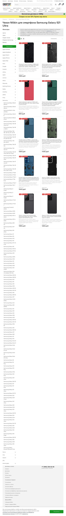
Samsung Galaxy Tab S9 (10, 134)
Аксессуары (52, 11)
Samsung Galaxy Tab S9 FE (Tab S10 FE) (10, 137)
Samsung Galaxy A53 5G (10, 319)
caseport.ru (25, 514)
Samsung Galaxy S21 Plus (9, 386)
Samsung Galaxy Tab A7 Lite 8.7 (10, 162)
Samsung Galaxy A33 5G (10, 288)
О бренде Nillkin (9, 502)
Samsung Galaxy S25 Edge (9, 434)
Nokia (52, 9)
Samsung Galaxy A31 (9, 281)
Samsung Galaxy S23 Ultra (9, 410)
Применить (9, 46)
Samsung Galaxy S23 (9, 405)
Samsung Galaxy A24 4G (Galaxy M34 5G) (9, 272)
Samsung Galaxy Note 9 (10, 343)
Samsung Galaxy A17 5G (10, 251)
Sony (16, 11)
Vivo (35, 11)
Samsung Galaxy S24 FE (10, 423)
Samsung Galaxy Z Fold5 (8, 197)
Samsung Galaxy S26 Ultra (9, 444)
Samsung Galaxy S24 (9, 415)
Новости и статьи (9, 484)
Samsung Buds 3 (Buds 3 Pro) (10, 118)
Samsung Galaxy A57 (9, 332)
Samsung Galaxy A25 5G (10, 275)
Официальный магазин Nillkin (12, 506)
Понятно (56, 511)
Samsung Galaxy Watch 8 (10, 114)
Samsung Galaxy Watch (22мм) (10, 107)
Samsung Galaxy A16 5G (10, 248)
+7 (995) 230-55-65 (58, 1)
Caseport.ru (49, 30)
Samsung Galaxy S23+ (9, 407)
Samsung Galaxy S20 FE (10, 381)
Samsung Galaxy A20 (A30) (9, 253)
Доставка (10, 1)
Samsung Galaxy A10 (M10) (9, 231)
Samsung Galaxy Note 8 (10, 340)
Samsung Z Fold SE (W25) (9, 208)
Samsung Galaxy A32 (9, 283)
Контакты (30, 1)
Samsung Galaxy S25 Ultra (9, 430)
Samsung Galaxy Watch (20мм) (10, 103)
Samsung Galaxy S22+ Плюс (9, 398)
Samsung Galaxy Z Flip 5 (10, 177)
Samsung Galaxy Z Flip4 (10, 174)
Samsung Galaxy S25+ (9, 427)
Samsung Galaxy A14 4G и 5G (10, 243)
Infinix (12, 9)
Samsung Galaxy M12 (9, 238)
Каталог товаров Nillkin (10, 504)
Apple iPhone (37, 8)
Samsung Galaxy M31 (9, 279)
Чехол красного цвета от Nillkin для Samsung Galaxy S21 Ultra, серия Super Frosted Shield (29, 103)
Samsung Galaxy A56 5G (10, 330)
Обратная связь (9, 497)
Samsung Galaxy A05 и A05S (9, 220)
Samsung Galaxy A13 (9, 240)
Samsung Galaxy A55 (9, 327)
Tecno (30, 11)
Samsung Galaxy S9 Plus (9, 363)
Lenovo (22, 9)
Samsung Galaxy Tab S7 (10, 121)
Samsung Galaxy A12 (9, 236)
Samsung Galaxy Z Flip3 (10, 172)
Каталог (5, 1)
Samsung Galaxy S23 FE (10, 413)
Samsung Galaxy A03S (9, 213)
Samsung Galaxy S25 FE (10, 437)
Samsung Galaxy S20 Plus (9, 374)
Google (59, 8)
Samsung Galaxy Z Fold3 (8, 189)
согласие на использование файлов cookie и (15, 512)
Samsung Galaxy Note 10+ (9, 346)
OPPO (11, 11)
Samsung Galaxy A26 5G (10, 277)
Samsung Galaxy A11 (9, 234)
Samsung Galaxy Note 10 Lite (9, 349)
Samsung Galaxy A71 (9, 336)
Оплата (16, 1)
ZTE (46, 11)
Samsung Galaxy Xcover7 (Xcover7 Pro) (9, 448)
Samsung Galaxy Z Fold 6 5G (10, 200)
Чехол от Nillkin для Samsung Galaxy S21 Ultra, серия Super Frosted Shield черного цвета (51, 216)
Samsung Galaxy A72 (9, 338)
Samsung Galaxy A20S (9, 256)
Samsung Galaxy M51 (9, 311)
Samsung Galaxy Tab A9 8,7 (10, 166)
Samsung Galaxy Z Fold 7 (10, 204)
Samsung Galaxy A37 (9, 297)
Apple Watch (28, 8)
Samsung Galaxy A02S (9, 211)
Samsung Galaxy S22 (9, 395)
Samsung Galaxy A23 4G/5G (9, 268)
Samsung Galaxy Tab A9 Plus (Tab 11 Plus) (10, 169)
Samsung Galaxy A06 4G (9, 223)
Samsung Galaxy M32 (9, 286)
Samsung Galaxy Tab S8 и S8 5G (10, 128)
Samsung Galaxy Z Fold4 (8, 193)
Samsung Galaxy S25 (9, 425)
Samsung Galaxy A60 (9, 334)
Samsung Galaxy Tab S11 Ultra (10, 158)
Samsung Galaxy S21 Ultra (9, 390)
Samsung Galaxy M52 (9, 315)
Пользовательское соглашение (12, 493)
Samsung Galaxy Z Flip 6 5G (9, 180)
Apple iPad (46, 8)
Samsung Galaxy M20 (9, 259)
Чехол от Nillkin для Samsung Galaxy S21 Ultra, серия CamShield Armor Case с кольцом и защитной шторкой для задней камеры (52, 141)
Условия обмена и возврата (11, 495)
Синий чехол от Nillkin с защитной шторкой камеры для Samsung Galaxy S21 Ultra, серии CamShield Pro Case (29, 141)
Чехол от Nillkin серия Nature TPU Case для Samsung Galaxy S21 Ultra (51, 178)
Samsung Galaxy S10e (9, 371)
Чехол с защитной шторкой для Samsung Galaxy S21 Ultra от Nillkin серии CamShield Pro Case (28, 216)
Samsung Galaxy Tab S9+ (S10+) (9, 141)
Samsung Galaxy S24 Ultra (9, 420)
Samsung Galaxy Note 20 (9, 353)
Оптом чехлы (22, 1)
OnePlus (58, 9)
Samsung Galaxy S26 (9, 439)
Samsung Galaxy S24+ (9, 417)
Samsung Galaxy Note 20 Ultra (9, 357)
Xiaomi (40, 11)
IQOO (17, 9)
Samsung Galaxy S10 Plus (9, 369)
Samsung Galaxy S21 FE (10, 393)
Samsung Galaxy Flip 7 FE (9, 186)
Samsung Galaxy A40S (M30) (9, 300)
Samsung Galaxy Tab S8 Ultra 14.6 (10, 124)
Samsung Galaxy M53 (9, 317)
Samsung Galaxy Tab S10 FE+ (9, 149)
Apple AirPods (7, 8)
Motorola (34, 9)
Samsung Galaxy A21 (9, 261)
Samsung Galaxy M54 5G (9, 324)
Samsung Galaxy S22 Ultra (9, 402)
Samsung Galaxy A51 (9, 308)
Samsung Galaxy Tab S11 (10, 155)
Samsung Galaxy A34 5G (10, 290)
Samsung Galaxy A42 (9, 302)
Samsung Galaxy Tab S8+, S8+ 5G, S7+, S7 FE (9, 132)
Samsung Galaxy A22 (9, 263)
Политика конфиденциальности (13, 488)
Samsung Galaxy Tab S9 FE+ (10, 145)
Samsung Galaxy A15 (9, 246)
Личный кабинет (9, 486)
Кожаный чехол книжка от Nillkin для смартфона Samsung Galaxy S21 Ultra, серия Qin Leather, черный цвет (29, 65)
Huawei (5, 9)
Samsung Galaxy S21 (9, 383)
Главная (5, 19)
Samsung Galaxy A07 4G (9, 227)
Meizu (28, 9)
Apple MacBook (17, 8)
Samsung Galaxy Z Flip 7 (10, 183)
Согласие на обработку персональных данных (16, 491)
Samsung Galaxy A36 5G (10, 294)
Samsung (23, 11)
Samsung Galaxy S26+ (9, 441)
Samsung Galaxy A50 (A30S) (9, 305)
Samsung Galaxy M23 (9, 265)
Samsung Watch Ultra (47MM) (9, 111)
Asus (53, 8)
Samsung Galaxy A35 (9, 292)
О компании (8, 482)
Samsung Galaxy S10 (9, 366)
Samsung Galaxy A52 (9, 313)
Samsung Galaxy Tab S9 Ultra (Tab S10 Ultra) (10, 152)
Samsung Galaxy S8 (9, 360)
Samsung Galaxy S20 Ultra (9, 378)
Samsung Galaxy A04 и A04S (10, 216)
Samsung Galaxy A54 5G (10, 321)
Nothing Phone (43, 9)
